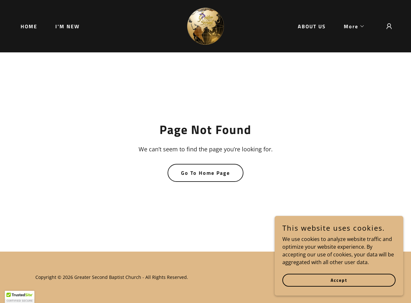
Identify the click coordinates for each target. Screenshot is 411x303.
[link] (205, 25)
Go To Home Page (205, 173)
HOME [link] (29, 26)
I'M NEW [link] (67, 26)
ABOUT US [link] (312, 26)
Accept (339, 280)
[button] (352, 26)
